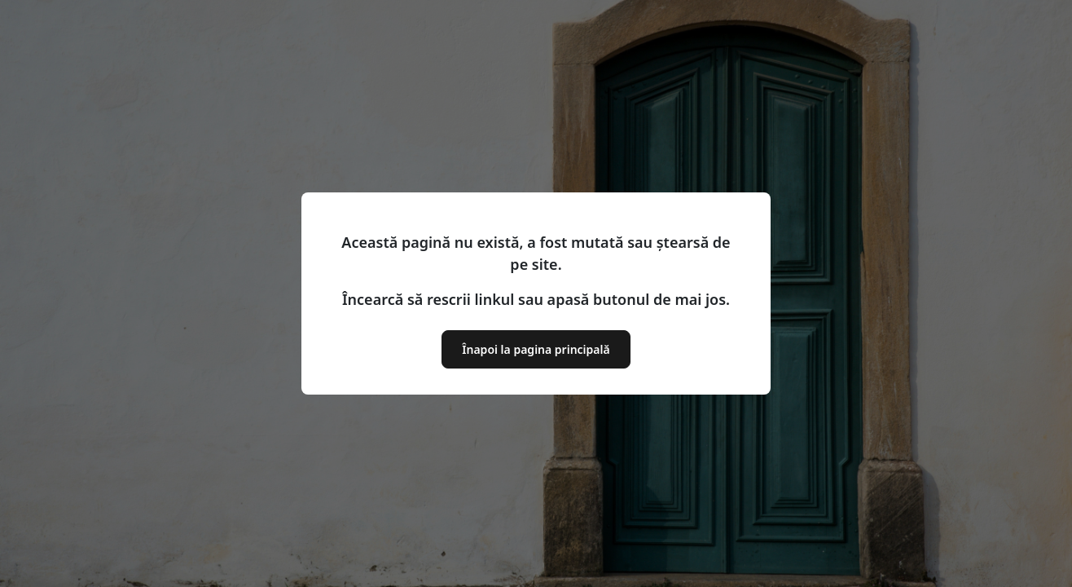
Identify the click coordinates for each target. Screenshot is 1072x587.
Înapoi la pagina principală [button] (535, 349)
